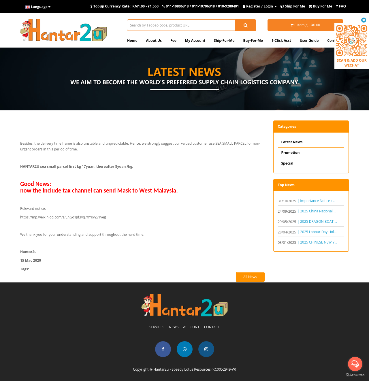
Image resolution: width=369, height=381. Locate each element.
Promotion (290, 152)
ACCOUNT (191, 327)
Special (287, 163)
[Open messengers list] (355, 364)
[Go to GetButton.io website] (355, 375)
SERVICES (156, 327)
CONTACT (212, 327)
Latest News (292, 141)
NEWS (173, 327)
